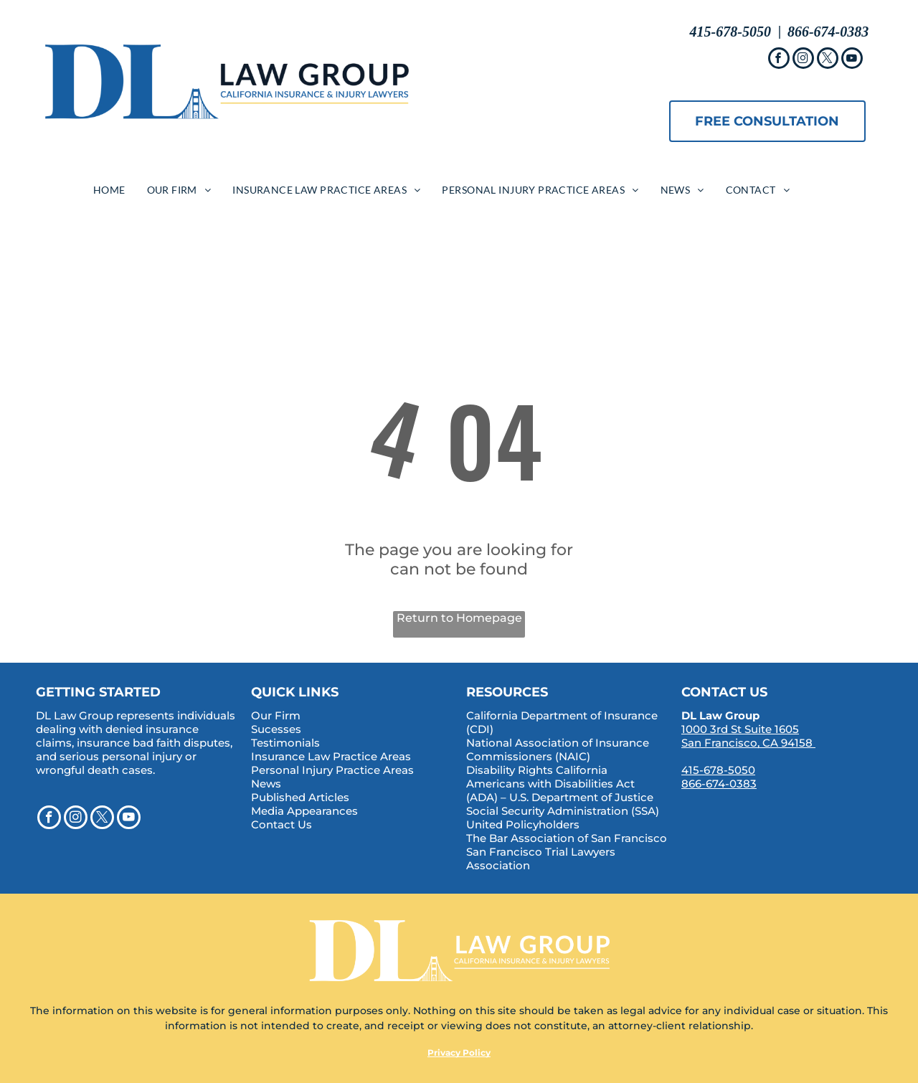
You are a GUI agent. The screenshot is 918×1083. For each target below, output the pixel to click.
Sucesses (276, 729)
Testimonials (285, 742)
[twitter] (827, 59)
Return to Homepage (459, 618)
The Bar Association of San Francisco (566, 838)
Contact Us (281, 824)
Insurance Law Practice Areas (331, 756)
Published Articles (300, 797)
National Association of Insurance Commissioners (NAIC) (557, 749)
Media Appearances (304, 811)
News (266, 783)
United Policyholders (522, 824)
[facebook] (779, 59)
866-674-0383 (719, 783)
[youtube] (852, 59)
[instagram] (803, 59)
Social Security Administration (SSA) (562, 811)
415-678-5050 (718, 770)
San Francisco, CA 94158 (747, 742)
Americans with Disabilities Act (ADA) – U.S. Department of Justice (559, 790)
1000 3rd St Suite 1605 (740, 729)
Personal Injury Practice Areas (332, 770)
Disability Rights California (536, 770)
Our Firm (276, 715)
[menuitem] (109, 189)
